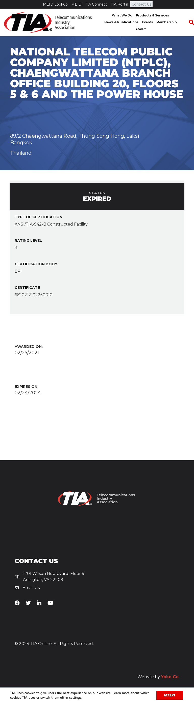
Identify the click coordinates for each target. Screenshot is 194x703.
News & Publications (121, 22)
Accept (169, 695)
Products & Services (152, 15)
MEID (76, 4)
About (140, 29)
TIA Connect (96, 4)
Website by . (158, 676)
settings (85, 697)
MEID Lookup (55, 4)
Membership (166, 22)
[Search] (189, 22)
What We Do (122, 15)
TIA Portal (119, 4)
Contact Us (141, 4)
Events (147, 22)
